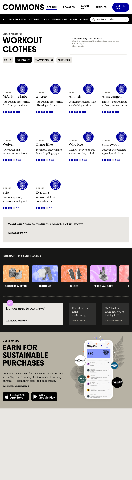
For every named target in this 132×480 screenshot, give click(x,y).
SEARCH (52, 7)
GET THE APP (120, 7)
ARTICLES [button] (64, 60)
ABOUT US (85, 7)
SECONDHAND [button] (44, 60)
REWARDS (69, 7)
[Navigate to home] (23, 7)
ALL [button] (7, 60)
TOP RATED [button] (23, 60)
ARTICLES (101, 7)
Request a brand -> (17, 233)
